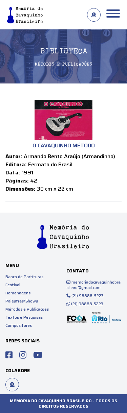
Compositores (18, 325)
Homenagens (17, 293)
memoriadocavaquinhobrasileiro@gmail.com (93, 285)
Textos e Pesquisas (24, 317)
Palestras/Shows (21, 301)
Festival (12, 285)
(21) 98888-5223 (85, 295)
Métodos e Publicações (27, 309)
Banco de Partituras (24, 276)
